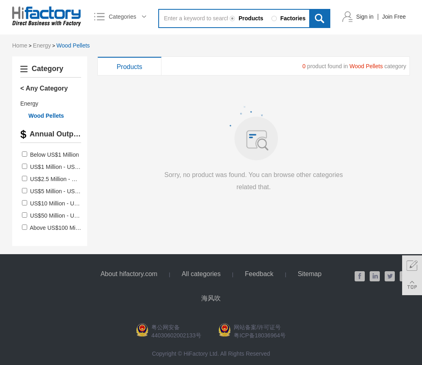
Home (19, 45)
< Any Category (44, 88)
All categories (201, 273)
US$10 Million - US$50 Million (67, 203)
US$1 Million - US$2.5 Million (66, 167)
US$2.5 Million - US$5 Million (66, 179)
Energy (42, 45)
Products (129, 66)
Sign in (365, 16)
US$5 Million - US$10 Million (66, 191)
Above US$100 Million (58, 228)
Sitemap (310, 273)
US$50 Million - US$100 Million (69, 215)
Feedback (259, 273)
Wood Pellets (73, 45)
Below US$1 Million (54, 154)
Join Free (394, 16)
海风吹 (211, 298)
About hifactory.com (129, 273)
